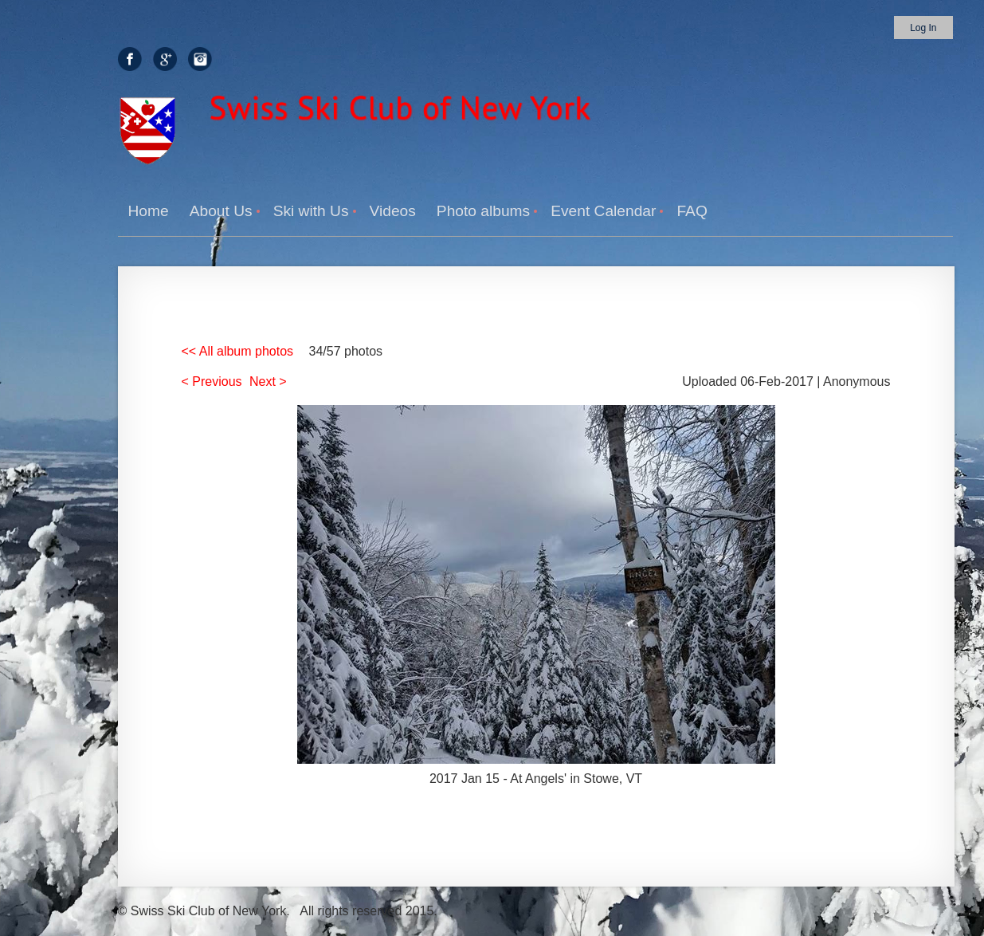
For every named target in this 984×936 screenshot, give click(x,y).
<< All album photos (238, 351)
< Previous (212, 381)
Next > (268, 381)
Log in (923, 27)
